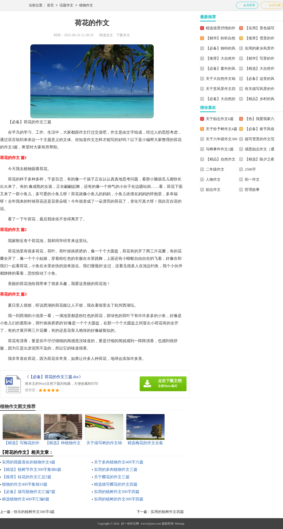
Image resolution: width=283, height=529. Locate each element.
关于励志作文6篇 (220, 119)
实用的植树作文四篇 (167, 512)
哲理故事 (252, 190)
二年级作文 (215, 169)
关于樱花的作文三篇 (112, 477)
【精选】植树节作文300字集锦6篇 (31, 469)
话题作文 (66, 5)
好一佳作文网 (130, 523)
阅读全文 (106, 35)
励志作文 (213, 190)
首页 (50, 5)
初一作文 (252, 179)
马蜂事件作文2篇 (220, 149)
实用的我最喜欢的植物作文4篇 (28, 462)
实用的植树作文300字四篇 (116, 492)
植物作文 (86, 5)
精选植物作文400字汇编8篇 (25, 499)
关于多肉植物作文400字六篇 (118, 462)
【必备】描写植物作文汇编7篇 (28, 492)
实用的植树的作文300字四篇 (118, 499)
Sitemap (179, 523)
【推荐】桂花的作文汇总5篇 (26, 477)
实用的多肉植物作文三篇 (115, 469)
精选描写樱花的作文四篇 (115, 484)
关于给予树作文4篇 (221, 129)
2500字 (250, 169)
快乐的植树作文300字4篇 (34, 512)
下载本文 (123, 35)
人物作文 (213, 179)
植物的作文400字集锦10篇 (24, 484)
